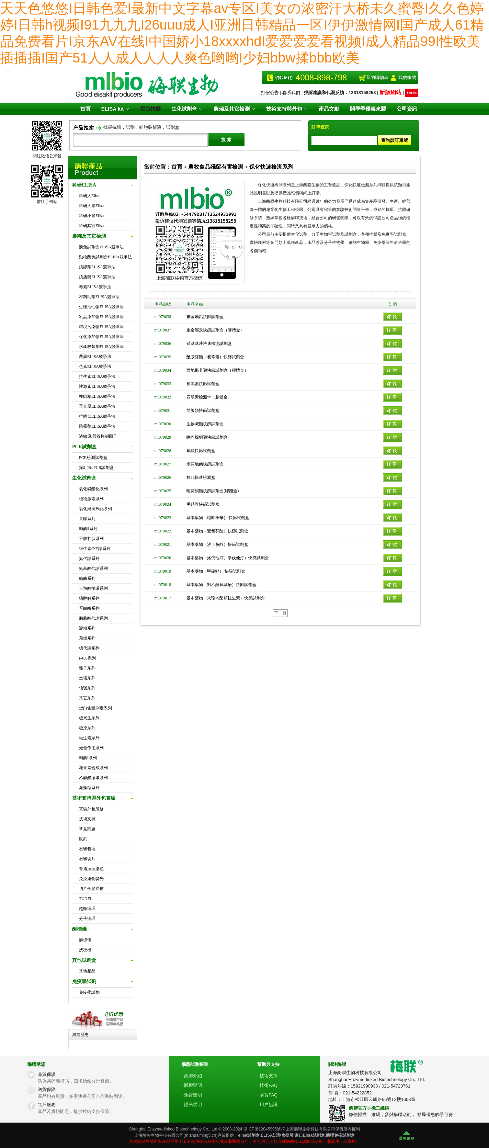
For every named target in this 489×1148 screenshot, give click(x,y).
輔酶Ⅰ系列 (88, 757)
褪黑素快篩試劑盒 (202, 383)
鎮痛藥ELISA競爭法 (97, 276)
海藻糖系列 (89, 787)
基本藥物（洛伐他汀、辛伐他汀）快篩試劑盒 (227, 557)
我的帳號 (407, 77)
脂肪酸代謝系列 (93, 618)
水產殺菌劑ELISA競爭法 (101, 346)
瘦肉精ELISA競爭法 (97, 396)
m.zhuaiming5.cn (200, 1135)
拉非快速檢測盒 (200, 477)
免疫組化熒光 (91, 878)
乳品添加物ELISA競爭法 (101, 316)
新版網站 (390, 92)
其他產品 (87, 971)
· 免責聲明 (192, 1095)
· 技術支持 (267, 1075)
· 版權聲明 (192, 1085)
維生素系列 (89, 737)
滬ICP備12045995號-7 (264, 1129)
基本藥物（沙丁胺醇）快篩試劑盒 (217, 544)
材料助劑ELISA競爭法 (99, 296)
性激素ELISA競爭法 (97, 386)
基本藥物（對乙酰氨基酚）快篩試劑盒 (221, 584)
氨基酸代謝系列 (93, 568)
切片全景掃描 (91, 888)
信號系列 (87, 688)
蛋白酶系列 (89, 608)
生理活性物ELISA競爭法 (101, 306)
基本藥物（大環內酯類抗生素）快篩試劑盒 (225, 598)
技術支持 (87, 819)
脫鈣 (83, 838)
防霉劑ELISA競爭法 (97, 426)
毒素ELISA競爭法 (95, 286)
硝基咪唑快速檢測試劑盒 (209, 343)
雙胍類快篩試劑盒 (202, 410)
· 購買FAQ (267, 1095)
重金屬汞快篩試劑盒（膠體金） (215, 330)
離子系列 (87, 668)
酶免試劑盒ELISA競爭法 (101, 247)
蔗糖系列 (87, 638)
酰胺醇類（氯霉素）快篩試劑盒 (215, 356)
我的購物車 (377, 77)
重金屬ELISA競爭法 (97, 406)
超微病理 (87, 908)
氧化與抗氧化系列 (95, 508)
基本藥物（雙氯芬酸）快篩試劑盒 (217, 531)
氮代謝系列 (89, 558)
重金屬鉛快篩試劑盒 (205, 316)
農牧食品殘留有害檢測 (215, 167)
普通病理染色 (91, 868)
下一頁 (280, 613)
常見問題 (87, 828)
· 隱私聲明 (192, 1104)
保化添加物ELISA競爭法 (101, 336)
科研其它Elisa (91, 225)
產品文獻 (329, 109)
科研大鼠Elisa (91, 205)
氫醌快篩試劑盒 (200, 450)
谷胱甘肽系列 (91, 538)
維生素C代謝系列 (95, 548)
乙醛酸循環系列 (93, 777)
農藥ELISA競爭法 (95, 356)
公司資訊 (407, 109)
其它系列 (87, 698)
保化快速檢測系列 (271, 167)
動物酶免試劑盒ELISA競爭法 (105, 257)
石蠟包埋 (87, 848)
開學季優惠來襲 (368, 109)
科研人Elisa (89, 195)
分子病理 (87, 918)
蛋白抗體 (150, 109)
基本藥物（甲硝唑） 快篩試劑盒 (215, 571)
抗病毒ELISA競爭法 (97, 416)
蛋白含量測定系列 (95, 708)
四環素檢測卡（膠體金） (209, 397)
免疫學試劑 (89, 992)
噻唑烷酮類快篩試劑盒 (207, 437)
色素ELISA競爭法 (95, 366)
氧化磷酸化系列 (93, 488)
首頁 (85, 109)
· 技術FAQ (267, 1085)
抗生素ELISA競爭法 (97, 376)
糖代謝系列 (89, 648)
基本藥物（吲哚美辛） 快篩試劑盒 (217, 517)
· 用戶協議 (267, 1104)
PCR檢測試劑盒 (93, 457)
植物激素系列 (91, 498)
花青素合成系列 (93, 767)
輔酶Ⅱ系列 (88, 528)
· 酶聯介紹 (192, 1075)
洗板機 (85, 949)
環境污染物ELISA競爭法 (101, 326)
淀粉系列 (87, 628)
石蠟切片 (87, 858)
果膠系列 (87, 518)
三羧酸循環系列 (93, 588)
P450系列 (87, 658)
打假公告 (270, 92)
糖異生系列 (89, 718)
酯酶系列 (87, 578)
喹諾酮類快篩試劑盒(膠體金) (212, 490)
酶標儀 (85, 939)
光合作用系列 (91, 747)
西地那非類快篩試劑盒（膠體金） (217, 370)
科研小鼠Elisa (91, 215)
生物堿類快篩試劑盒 (205, 423)
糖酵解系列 (89, 598)
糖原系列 (87, 727)
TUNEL (85, 898)
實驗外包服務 (91, 809)
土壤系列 (87, 678)
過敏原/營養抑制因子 (98, 436)
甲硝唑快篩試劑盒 (202, 504)
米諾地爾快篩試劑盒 (205, 464)
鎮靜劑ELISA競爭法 (97, 267)
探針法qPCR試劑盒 (96, 467)
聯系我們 (291, 92)
